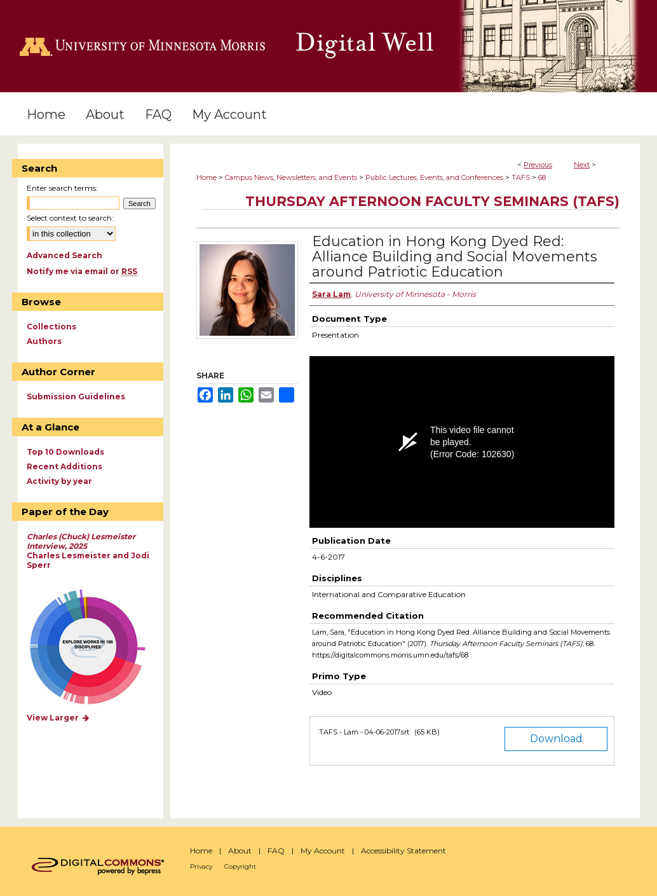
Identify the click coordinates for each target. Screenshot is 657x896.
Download (556, 739)
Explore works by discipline (96, 648)
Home (206, 177)
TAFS (520, 177)
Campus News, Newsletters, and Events (291, 177)
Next (582, 164)
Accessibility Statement (403, 850)
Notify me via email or (82, 271)
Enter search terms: (62, 188)
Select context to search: (70, 218)
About (240, 850)
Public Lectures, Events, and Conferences (434, 177)
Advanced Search (64, 255)
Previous (538, 164)
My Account (323, 850)
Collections (51, 326)
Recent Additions (64, 466)
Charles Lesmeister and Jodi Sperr (88, 551)
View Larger (58, 717)
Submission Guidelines (76, 396)
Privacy (201, 866)
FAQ (276, 850)
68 (542, 177)
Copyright (240, 866)
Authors (44, 341)
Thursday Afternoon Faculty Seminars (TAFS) (432, 201)
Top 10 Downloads (65, 452)
